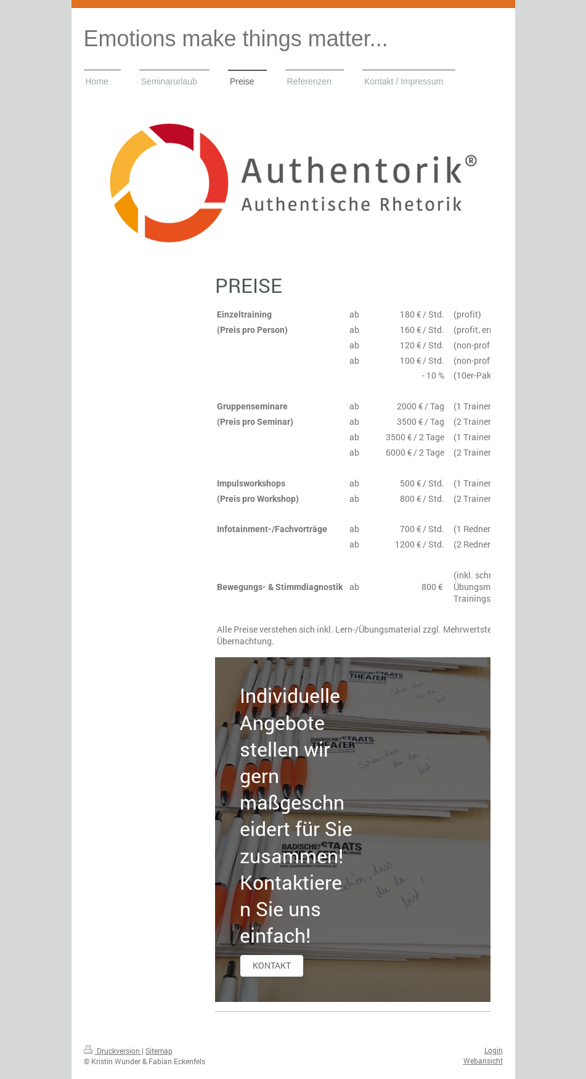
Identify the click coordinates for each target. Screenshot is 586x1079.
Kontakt (272, 965)
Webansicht (483, 1060)
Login (493, 1050)
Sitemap (159, 1051)
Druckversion (113, 1051)
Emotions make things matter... (236, 38)
